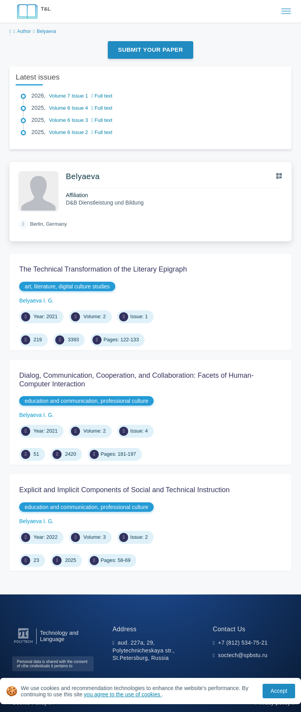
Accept (278, 691)
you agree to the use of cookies (122, 694)
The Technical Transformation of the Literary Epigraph (103, 269)
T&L (46, 9)
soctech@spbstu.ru (242, 655)
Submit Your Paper (150, 49)
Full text (101, 96)
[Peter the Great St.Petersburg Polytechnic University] (23, 643)
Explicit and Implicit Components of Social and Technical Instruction (124, 490)
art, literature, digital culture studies (67, 286)
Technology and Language (59, 636)
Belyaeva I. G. (36, 300)
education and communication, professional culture (86, 401)
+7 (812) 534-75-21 (243, 643)
